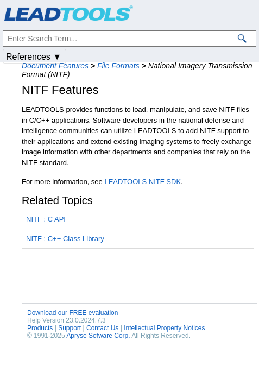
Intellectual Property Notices (164, 328)
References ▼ (33, 56)
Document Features (55, 65)
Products (40, 328)
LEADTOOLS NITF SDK (142, 182)
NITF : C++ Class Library (65, 239)
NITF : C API (46, 219)
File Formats (118, 65)
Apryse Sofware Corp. (98, 335)
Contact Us (102, 328)
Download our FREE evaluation (72, 313)
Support (69, 328)
